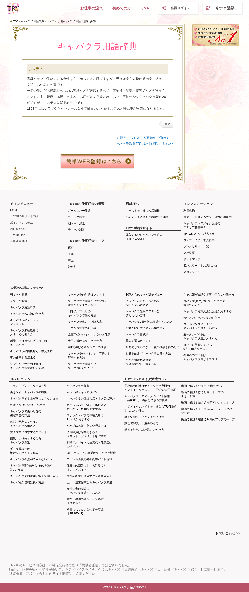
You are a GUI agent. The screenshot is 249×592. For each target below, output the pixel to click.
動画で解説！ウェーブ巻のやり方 (202, 386)
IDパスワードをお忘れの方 (200, 265)
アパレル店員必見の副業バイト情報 (89, 459)
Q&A (145, 8)
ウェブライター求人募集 (199, 240)
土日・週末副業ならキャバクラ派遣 (89, 482)
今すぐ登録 (224, 8)
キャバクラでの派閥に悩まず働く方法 (34, 476)
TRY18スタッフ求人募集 (199, 233)
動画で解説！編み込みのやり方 (144, 429)
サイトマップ (191, 259)
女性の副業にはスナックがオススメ (89, 476)
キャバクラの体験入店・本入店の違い (91, 398)
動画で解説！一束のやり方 (141, 423)
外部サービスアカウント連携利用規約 (207, 217)
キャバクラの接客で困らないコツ (31, 459)
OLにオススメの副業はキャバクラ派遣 (91, 452)
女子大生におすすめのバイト (28, 432)
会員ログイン (180, 8)
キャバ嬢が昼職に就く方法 (27, 482)
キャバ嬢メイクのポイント (84, 392)
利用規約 (189, 210)
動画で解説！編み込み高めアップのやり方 (208, 419)
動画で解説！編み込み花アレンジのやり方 (208, 402)
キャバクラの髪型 (78, 386)
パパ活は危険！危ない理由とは (86, 425)
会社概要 (189, 252)
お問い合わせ (225, 533)
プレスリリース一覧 (196, 246)
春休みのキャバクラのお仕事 (201, 317)
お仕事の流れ (91, 8)
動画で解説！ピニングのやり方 (144, 417)
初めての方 (121, 8)
